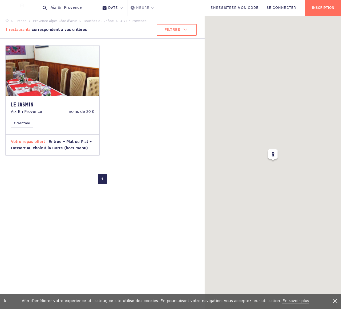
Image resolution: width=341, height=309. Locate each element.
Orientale (22, 123)
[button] (273, 156)
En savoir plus (295, 301)
